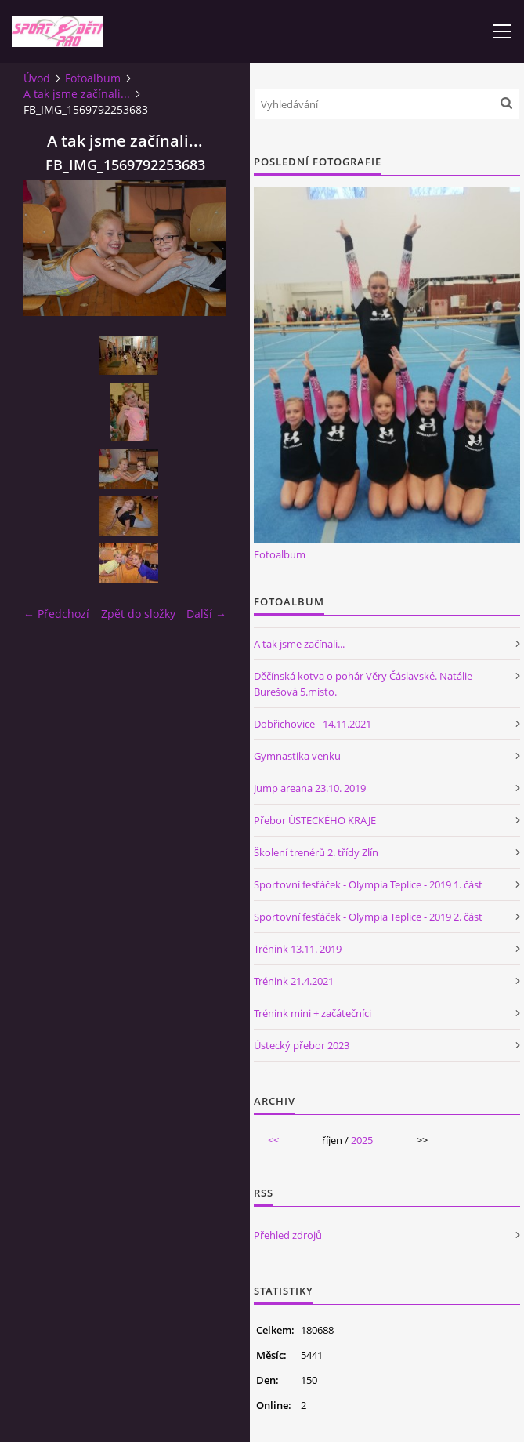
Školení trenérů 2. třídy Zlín (316, 852)
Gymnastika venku (297, 756)
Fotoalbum (93, 78)
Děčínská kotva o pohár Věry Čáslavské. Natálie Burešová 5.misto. (363, 684)
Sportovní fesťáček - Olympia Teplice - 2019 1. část (368, 884)
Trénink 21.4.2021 (294, 981)
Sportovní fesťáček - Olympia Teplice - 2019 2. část (368, 917)
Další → (206, 613)
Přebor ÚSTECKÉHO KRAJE (315, 820)
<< (273, 1140)
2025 (362, 1140)
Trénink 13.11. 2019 (298, 949)
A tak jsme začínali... (76, 93)
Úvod (36, 78)
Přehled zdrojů (288, 1235)
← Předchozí (56, 613)
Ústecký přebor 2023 (301, 1045)
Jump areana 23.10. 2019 (310, 788)
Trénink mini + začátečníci (312, 1013)
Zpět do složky (138, 613)
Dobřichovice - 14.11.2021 (312, 724)
